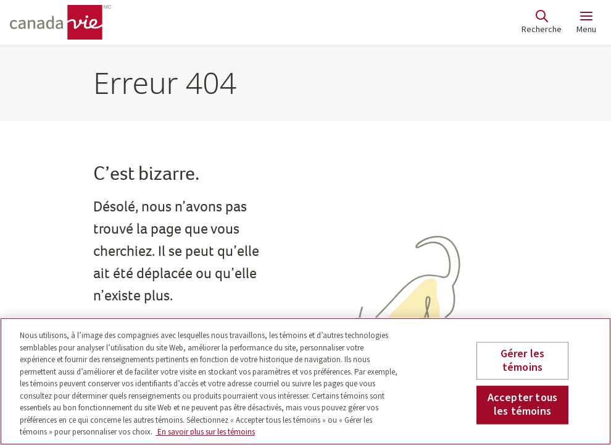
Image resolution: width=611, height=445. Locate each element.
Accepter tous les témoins (522, 405)
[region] (305, 381)
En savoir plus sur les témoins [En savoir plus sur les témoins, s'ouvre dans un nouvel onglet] (205, 432)
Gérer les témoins (523, 360)
